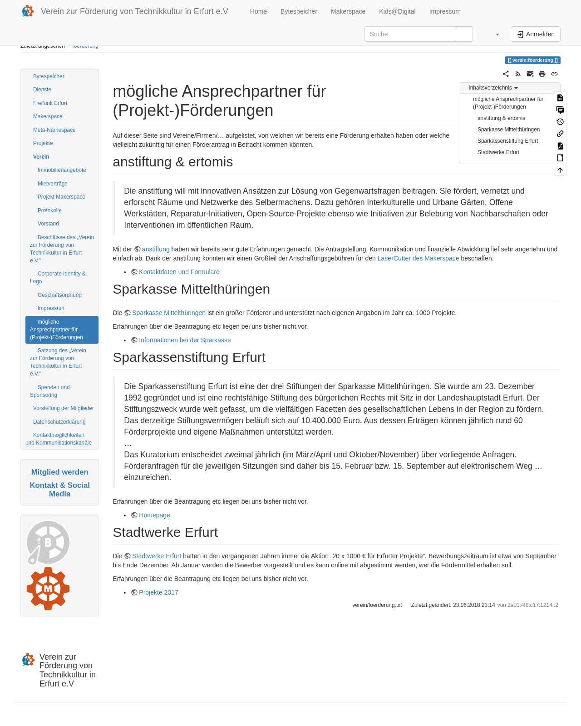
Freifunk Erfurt (50, 103)
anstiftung (156, 249)
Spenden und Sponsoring (50, 391)
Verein (41, 157)
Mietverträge (53, 183)
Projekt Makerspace (61, 197)
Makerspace (348, 11)
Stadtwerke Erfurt (498, 152)
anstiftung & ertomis (501, 118)
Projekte (43, 143)
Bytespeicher (299, 11)
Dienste (42, 89)
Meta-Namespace (54, 130)
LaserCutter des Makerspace (418, 258)
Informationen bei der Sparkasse (185, 340)
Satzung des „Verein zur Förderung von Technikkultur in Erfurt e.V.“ (58, 362)
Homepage (154, 515)
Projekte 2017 (158, 592)
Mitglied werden (60, 472)
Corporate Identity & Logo (58, 277)
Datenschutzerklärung (59, 422)
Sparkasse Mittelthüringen (509, 129)
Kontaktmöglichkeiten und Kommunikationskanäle (58, 439)
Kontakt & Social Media (59, 489)
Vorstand (48, 223)
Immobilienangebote (62, 170)
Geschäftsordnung (60, 295)
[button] (493, 34)
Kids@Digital (397, 11)
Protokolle (50, 210)
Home (257, 11)
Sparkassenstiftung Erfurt (508, 141)
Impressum (445, 11)
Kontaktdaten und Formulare (179, 271)
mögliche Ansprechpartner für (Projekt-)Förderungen (56, 329)
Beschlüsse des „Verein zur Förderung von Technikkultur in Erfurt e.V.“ (62, 249)
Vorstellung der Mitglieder (63, 408)
